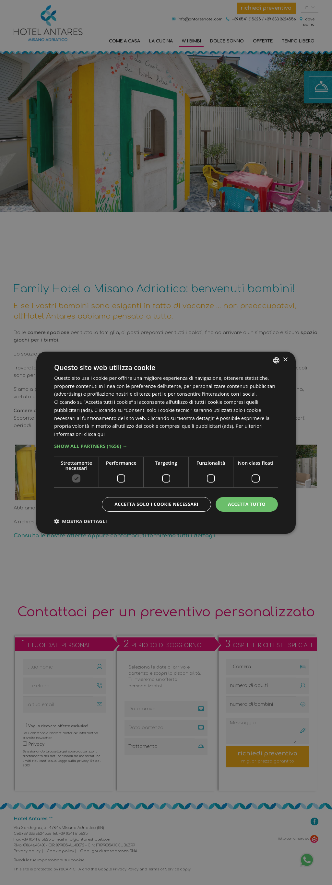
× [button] (285, 359)
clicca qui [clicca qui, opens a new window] (94, 434)
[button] (166, 446)
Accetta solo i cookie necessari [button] (156, 504)
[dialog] (166, 442)
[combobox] (276, 360)
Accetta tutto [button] (247, 504)
